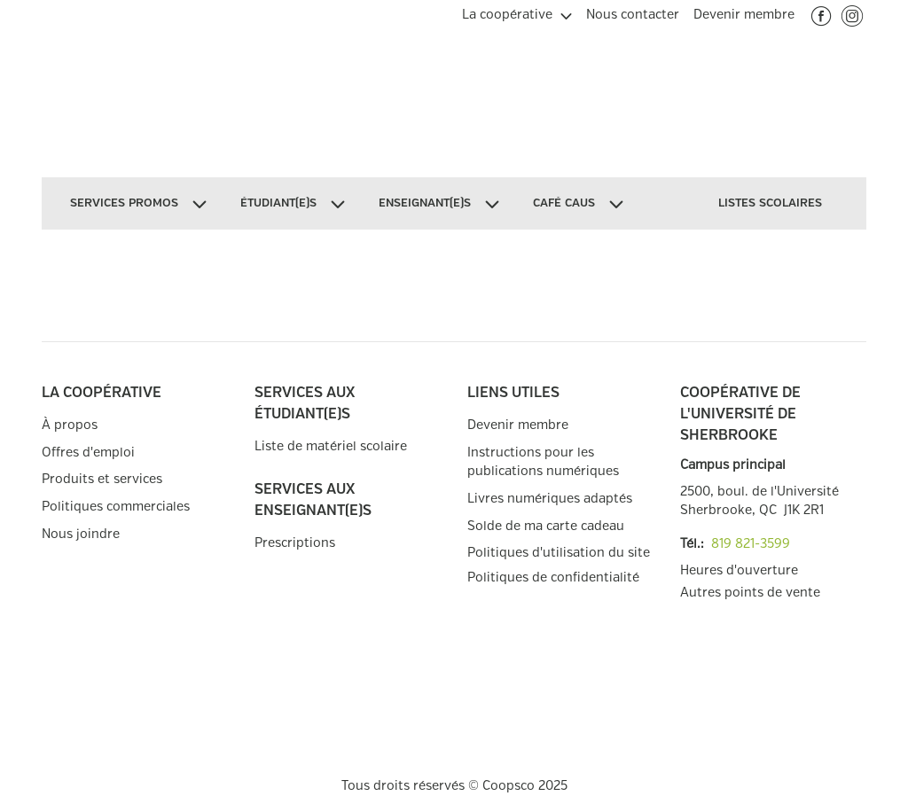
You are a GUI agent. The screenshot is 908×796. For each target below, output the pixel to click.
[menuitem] (517, 12)
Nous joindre (81, 534)
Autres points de (750, 593)
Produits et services (102, 479)
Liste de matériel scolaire (330, 446)
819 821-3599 (750, 543)
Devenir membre (517, 425)
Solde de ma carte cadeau (545, 526)
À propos (70, 425)
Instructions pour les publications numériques (543, 462)
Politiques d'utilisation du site (558, 552)
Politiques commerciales (116, 506)
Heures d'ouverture (739, 570)
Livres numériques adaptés (549, 498)
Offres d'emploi (88, 452)
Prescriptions (294, 543)
